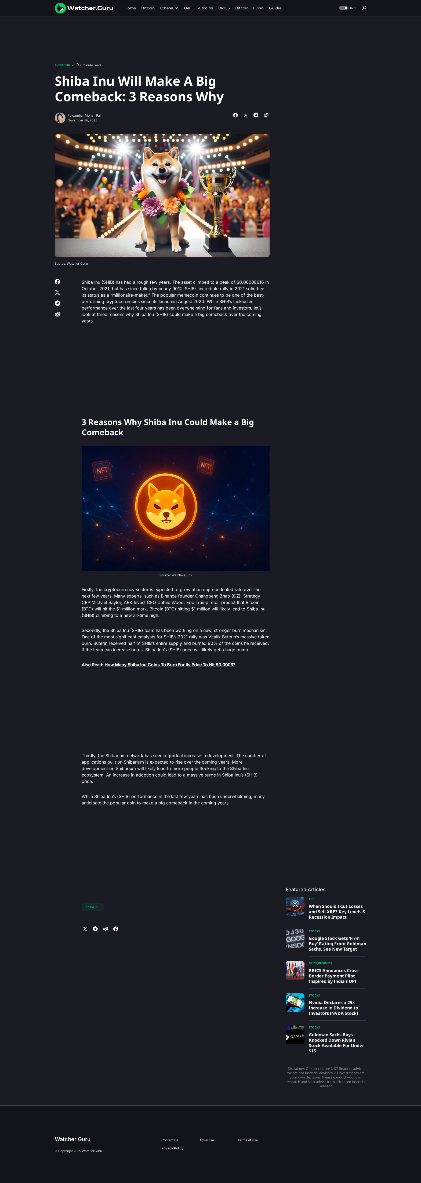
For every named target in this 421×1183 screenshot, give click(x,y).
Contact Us (169, 1140)
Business (325, 963)
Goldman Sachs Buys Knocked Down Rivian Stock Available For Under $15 (336, 1042)
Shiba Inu (62, 65)
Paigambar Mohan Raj (84, 115)
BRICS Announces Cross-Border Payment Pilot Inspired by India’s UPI (334, 976)
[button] (347, 8)
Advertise (206, 1140)
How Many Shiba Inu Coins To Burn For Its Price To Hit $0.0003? (169, 664)
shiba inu (92, 907)
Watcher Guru (72, 1139)
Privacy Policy (172, 1148)
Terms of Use (248, 1140)
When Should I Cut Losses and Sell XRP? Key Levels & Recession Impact (337, 912)
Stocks (314, 931)
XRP (311, 899)
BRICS (313, 963)
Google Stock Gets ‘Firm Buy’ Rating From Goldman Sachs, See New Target (337, 944)
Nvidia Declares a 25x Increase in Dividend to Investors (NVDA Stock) (333, 1008)
